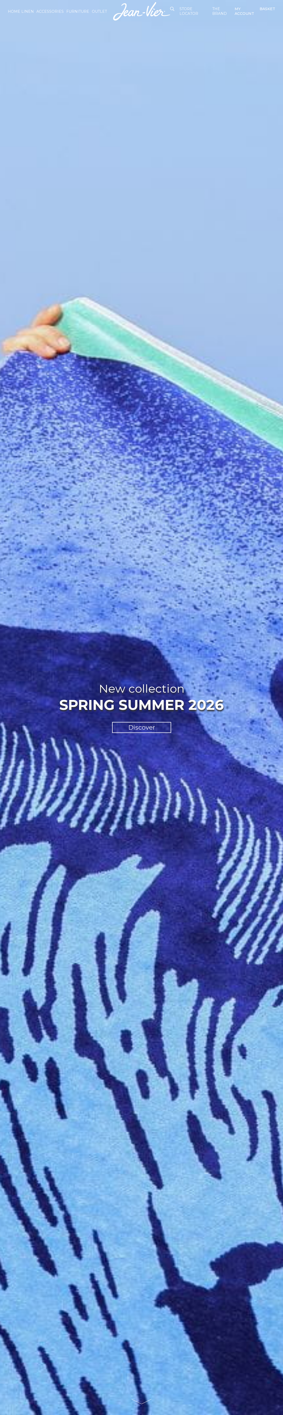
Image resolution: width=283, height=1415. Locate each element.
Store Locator (188, 11)
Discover (141, 727)
